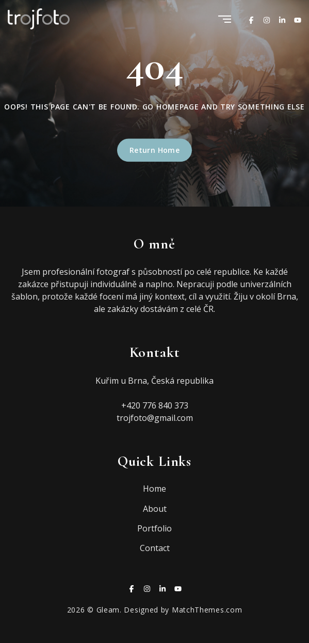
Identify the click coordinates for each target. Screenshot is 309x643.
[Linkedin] (282, 19)
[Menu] (224, 19)
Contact (155, 548)
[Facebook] (251, 19)
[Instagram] (266, 19)
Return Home (154, 150)
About (155, 508)
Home (154, 488)
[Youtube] (297, 19)
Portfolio (154, 528)
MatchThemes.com (207, 610)
